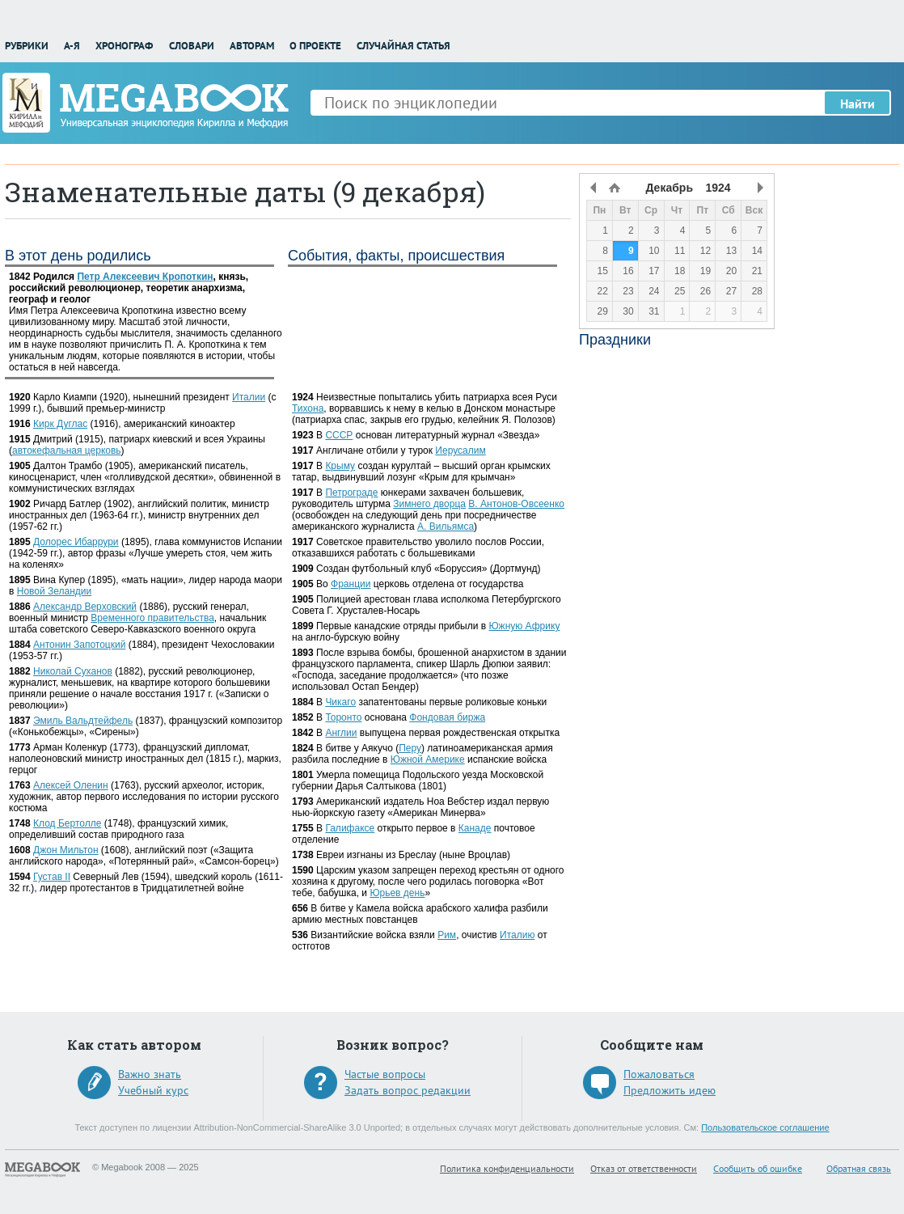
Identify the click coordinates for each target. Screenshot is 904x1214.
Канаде (475, 828)
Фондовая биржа (447, 717)
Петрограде (351, 492)
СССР (339, 435)
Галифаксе (349, 828)
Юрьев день (397, 893)
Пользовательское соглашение (765, 1127)
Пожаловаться (659, 1074)
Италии (248, 397)
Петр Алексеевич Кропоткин (145, 276)
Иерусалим (460, 450)
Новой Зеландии (54, 591)
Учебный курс (153, 1090)
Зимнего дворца (429, 504)
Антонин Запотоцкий (79, 644)
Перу (410, 748)
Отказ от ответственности (643, 1168)
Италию (517, 935)
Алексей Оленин (70, 785)
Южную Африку (524, 626)
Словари (191, 46)
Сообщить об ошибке (757, 1168)
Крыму (340, 466)
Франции (350, 584)
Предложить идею (669, 1090)
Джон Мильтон (65, 850)
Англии (341, 732)
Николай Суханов (72, 671)
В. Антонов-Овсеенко (516, 504)
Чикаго (340, 702)
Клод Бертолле (67, 823)
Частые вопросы (384, 1074)
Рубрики (27, 46)
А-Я (72, 46)
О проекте (315, 46)
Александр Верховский (85, 606)
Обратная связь (858, 1168)
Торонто (343, 717)
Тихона (307, 408)
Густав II (51, 876)
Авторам (252, 46)
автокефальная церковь (66, 450)
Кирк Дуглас (60, 423)
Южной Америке (428, 759)
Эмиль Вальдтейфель (83, 720)
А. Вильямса (445, 526)
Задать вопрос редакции (407, 1090)
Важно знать (149, 1074)
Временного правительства (152, 618)
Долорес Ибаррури (76, 542)
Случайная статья (403, 46)
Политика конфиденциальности (507, 1168)
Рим (446, 935)
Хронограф (124, 46)
